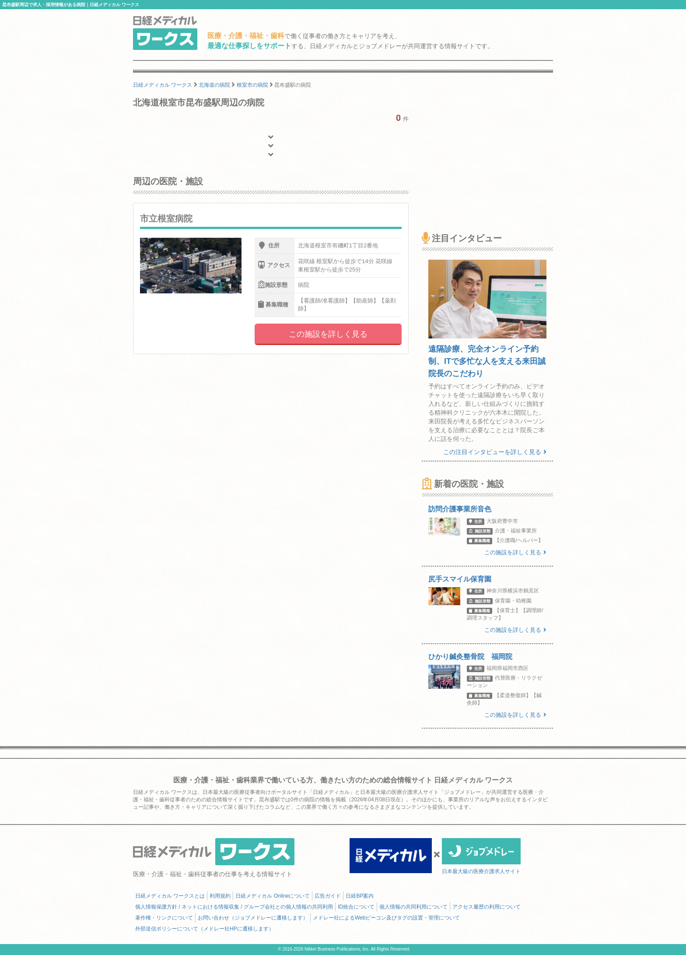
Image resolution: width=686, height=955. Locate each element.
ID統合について (356, 907)
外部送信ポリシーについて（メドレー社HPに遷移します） (204, 929)
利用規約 (220, 896)
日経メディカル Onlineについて (272, 896)
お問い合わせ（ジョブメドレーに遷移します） (253, 918)
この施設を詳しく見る (328, 334)
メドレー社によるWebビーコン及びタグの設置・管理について (386, 918)
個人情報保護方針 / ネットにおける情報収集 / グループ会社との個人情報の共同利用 (234, 907)
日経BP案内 (360, 896)
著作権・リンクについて (164, 918)
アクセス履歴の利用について (486, 907)
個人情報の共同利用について (413, 907)
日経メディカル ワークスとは (170, 896)
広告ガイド (328, 896)
